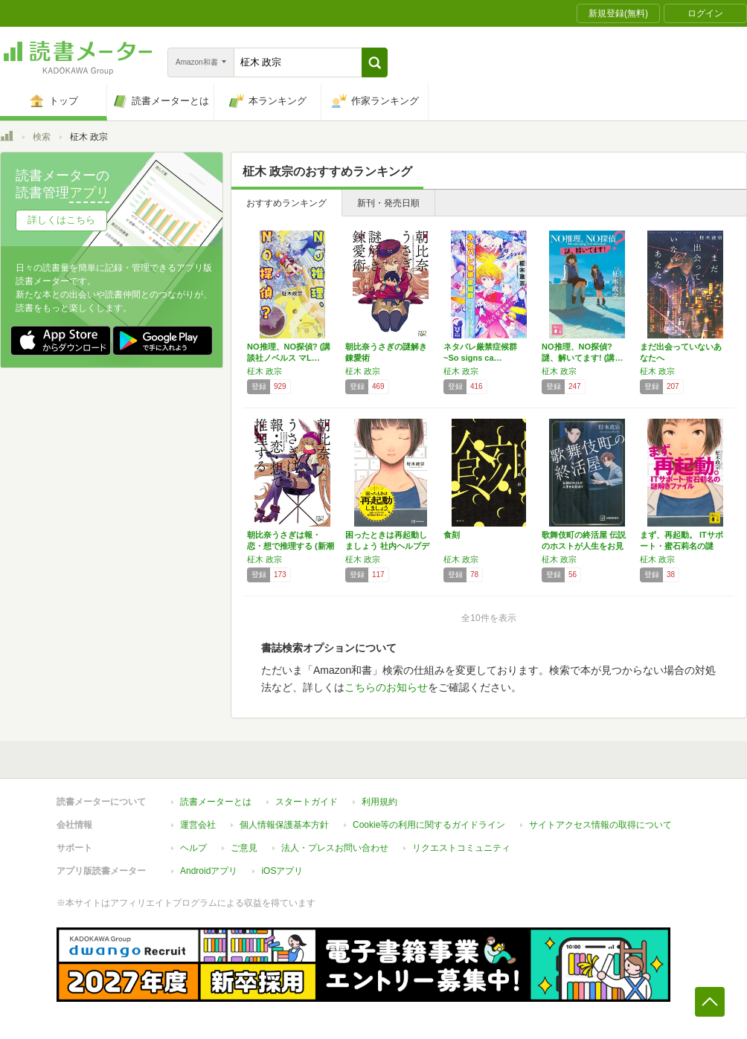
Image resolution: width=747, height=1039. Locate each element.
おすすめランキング (286, 203)
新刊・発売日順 (388, 203)
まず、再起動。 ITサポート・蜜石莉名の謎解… (681, 546)
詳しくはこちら (61, 219)
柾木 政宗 (264, 371)
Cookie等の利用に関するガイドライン (429, 824)
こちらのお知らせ (386, 687)
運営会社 (198, 824)
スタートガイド (306, 801)
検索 (42, 137)
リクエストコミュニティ (461, 847)
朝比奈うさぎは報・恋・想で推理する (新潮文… (290, 546)
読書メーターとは (215, 801)
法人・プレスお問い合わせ (334, 847)
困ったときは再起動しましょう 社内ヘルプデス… (387, 546)
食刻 (451, 534)
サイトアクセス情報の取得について (600, 824)
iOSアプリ (282, 870)
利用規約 (379, 801)
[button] (375, 62)
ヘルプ (193, 847)
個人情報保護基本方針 (284, 824)
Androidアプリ (208, 870)
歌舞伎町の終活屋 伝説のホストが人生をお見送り (584, 546)
